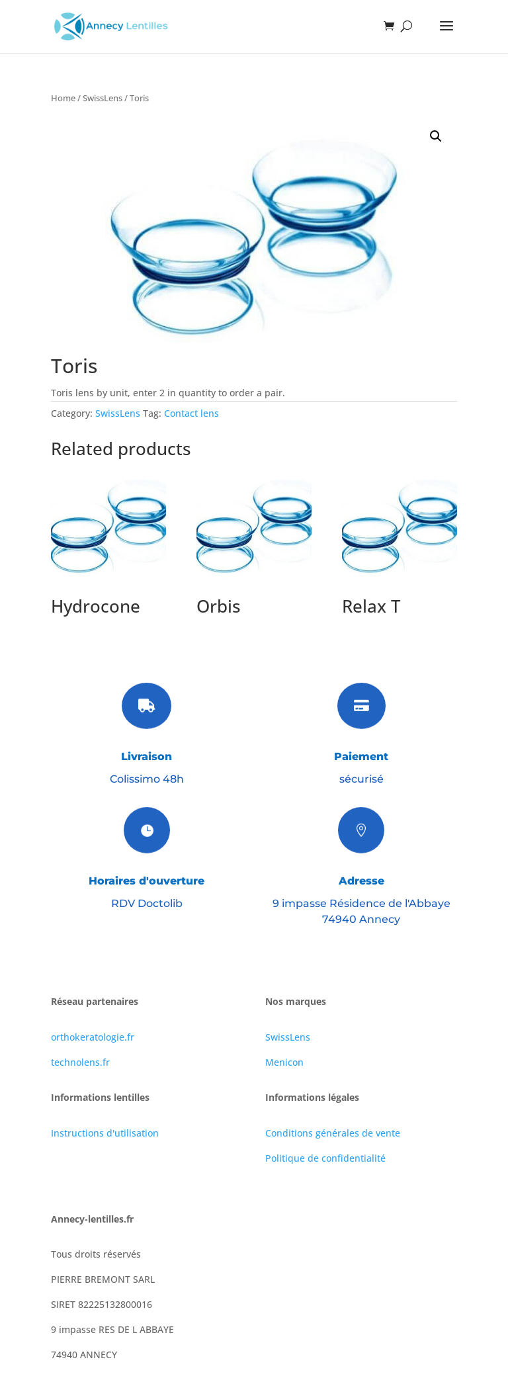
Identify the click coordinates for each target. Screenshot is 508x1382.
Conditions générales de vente (332, 1133)
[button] (436, 136)
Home (63, 98)
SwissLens (102, 98)
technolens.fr (80, 1062)
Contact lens (191, 413)
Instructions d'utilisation (105, 1133)
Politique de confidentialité (325, 1158)
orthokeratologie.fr (92, 1037)
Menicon (284, 1062)
